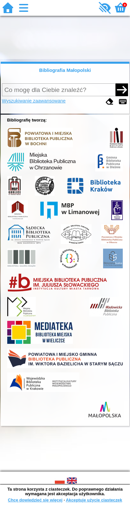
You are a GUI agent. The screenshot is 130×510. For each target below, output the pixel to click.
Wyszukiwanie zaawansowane (34, 100)
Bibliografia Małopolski (65, 70)
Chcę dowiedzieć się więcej (35, 500)
